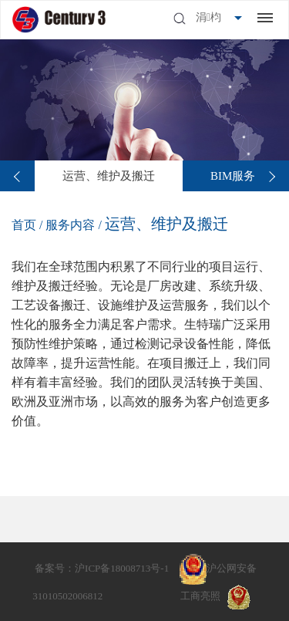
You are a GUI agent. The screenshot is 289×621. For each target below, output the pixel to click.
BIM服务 (232, 176)
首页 (24, 224)
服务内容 (71, 224)
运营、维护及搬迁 (108, 176)
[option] (109, 175)
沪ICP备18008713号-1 (122, 568)
